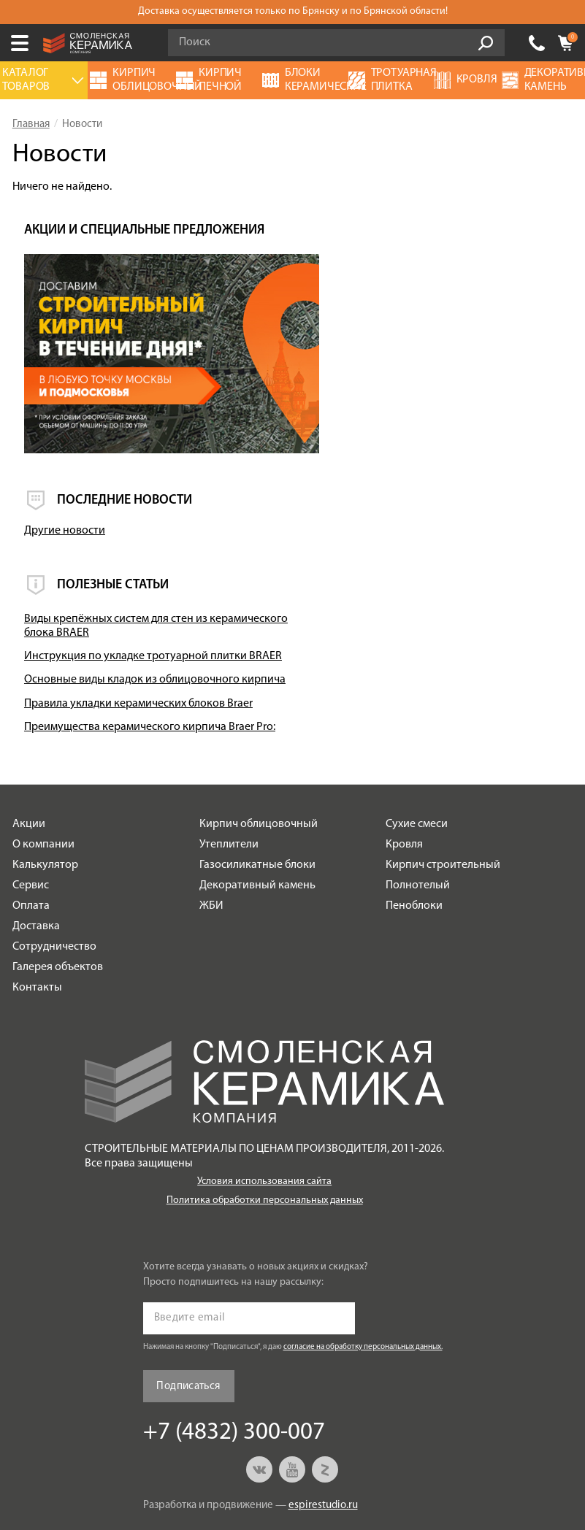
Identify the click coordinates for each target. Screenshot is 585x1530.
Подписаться (188, 1339)
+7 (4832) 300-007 (537, 43)
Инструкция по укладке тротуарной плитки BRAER (480, 560)
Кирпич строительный (443, 818)
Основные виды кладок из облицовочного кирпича (454, 597)
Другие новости (428, 428)
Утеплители (229, 798)
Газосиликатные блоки (257, 818)
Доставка (36, 879)
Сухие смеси (417, 777)
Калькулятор (45, 818)
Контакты (37, 941)
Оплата (31, 859)
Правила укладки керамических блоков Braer (469, 635)
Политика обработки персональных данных (265, 1153)
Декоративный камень (257, 839)
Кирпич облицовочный (258, 777)
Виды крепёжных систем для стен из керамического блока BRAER (479, 523)
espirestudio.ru (323, 1458)
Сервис (30, 839)
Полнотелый (418, 839)
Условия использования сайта (264, 1134)
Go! (485, 43)
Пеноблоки (414, 859)
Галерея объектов (57, 920)
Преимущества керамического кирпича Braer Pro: (466, 672)
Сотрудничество (54, 900)
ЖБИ (211, 859)
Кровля (404, 798)
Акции (28, 777)
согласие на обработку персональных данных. (363, 1300)
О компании (43, 798)
